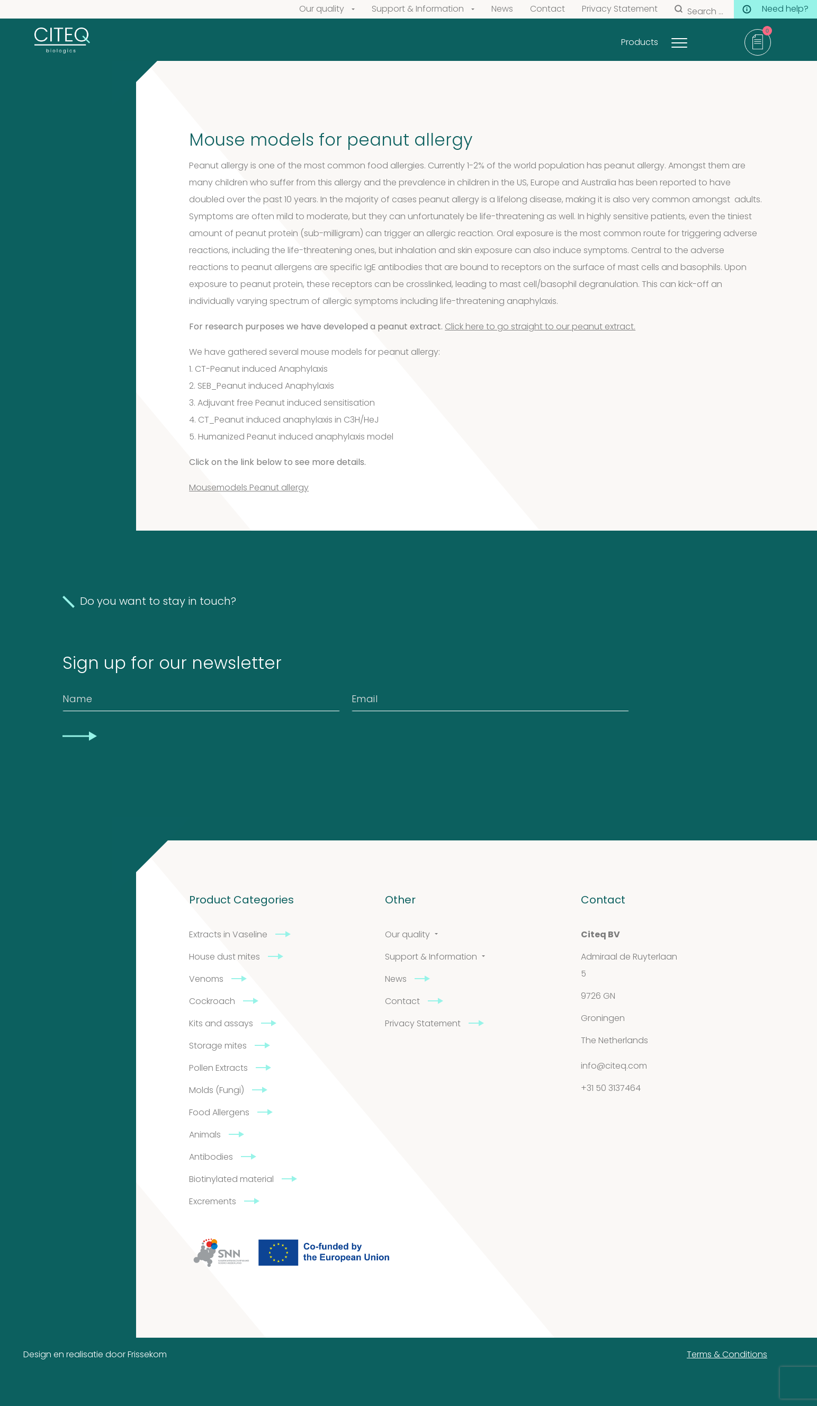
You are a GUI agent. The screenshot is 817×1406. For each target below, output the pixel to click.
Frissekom (147, 1355)
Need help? (775, 9)
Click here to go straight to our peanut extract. (540, 327)
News (502, 9)
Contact (547, 9)
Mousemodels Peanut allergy (249, 488)
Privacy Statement (620, 9)
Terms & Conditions (727, 1355)
